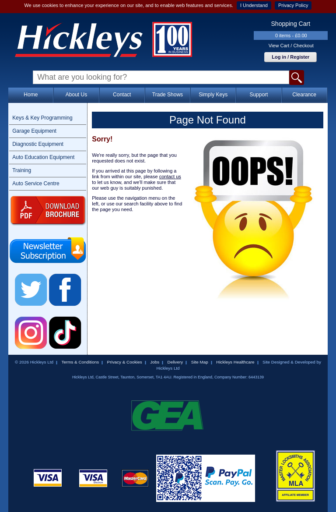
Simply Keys (213, 95)
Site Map (199, 362)
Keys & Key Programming (42, 118)
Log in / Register (290, 57)
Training (21, 170)
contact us (170, 176)
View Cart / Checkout (291, 45)
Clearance (304, 95)
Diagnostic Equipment (37, 144)
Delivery (175, 362)
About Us (76, 95)
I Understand (254, 5)
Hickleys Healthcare (235, 362)
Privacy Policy (293, 5)
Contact (122, 95)
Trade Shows (167, 95)
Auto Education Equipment (43, 157)
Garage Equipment (34, 131)
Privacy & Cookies (124, 362)
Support (258, 95)
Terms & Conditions (80, 362)
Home (31, 95)
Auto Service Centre (35, 183)
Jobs (154, 362)
